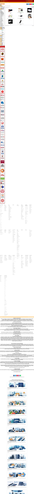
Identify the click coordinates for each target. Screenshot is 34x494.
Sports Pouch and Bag (10, 213)
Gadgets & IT (3, 2)
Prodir (4, 267)
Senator (4, 268)
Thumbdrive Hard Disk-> (2, 25)
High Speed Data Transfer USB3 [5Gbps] (2, 34)
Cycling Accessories (18, 242)
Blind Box (1, 10)
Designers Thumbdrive (26, 243)
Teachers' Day (30, 209)
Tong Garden (5, 270)
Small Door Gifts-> (1, 24)
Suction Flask (22, 213)
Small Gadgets (13, 252)
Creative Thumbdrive (26, 242)
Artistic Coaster (14, 242)
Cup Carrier (22, 208)
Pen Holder (21, 249)
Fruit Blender (22, 209)
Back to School (30, 205)
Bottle (0, 259)
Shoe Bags (9, 212)
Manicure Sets (13, 248)
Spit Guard (1, 211)
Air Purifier (17, 223)
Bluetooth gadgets (8, 2)
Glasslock (5, 262)
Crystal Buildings (5, 274)
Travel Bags (30, 246)
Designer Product (5, 276)
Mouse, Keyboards (26, 211)
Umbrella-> (1, 26)
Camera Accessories (1, 242)
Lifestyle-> (1, 21)
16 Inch (0, 256)
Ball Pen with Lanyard (30, 223)
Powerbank (5, 242)
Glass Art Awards (5, 206)
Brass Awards (5, 205)
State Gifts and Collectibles (6, 283)
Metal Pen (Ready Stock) (10, 242)
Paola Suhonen (5, 280)
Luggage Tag (30, 243)
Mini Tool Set (13, 249)
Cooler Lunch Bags (10, 206)
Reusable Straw (22, 212)
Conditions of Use (1, 37)
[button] (26, 2)
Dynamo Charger (1, 243)
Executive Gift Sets (22, 245)
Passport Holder (14, 230)
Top (0, 2)
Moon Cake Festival (30, 208)
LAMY (4, 264)
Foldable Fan (17, 226)
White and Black (14, 253)
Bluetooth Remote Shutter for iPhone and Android (29, 12)
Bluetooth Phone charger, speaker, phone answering (20, 12)
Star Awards (5, 208)
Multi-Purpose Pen (30, 226)
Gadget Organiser (10, 209)
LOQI (4, 265)
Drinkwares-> (1, 11)
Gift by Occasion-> (1, 19)
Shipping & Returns (1, 36)
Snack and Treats (18, 205)
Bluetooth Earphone (26, 206)
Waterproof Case (1, 246)
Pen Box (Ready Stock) (10, 243)
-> (2, 12)
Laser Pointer (9, 223)
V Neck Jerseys (1, 217)
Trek (4, 271)
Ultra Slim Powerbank (5, 243)
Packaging (1, 22)
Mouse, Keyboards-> (2, 16)
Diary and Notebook (14, 226)
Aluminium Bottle (22, 205)
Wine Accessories (18, 239)
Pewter (4, 282)
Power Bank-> (1, 23)
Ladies (17, 229)
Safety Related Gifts (18, 235)
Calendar (21, 242)
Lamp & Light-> (1, 20)
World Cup (17, 243)
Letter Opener (22, 246)
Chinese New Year (30, 206)
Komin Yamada (5, 279)
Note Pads (21, 248)
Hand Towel (1, 220)
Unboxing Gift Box (18, 236)
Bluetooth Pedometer (10, 12)
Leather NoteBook (5, 259)
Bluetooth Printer (2, 14)
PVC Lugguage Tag (14, 243)
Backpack (9, 205)
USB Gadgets (26, 217)
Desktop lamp (5, 223)
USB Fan (1, 18)
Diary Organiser (22, 243)
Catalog (1, 2)
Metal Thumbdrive (26, 246)
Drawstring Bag (9, 208)
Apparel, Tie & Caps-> (2, 9)
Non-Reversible (1, 209)
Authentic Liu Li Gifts (5, 256)
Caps (0, 205)
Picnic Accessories (18, 233)
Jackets (0, 206)
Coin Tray (13, 246)
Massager (17, 230)
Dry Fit (0, 214)
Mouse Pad (26, 212)
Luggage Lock (30, 242)
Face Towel (1, 219)
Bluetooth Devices (5, 2)
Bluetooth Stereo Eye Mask (2, 40)
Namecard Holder (14, 229)
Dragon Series (5, 263)
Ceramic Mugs (22, 206)
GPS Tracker (1, 15)
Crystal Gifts (5, 273)
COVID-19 (0, 223)
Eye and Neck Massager (26, 209)
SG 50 (4, 277)
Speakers (1, 17)
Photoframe (5, 260)
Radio (25, 214)
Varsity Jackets (1, 208)
